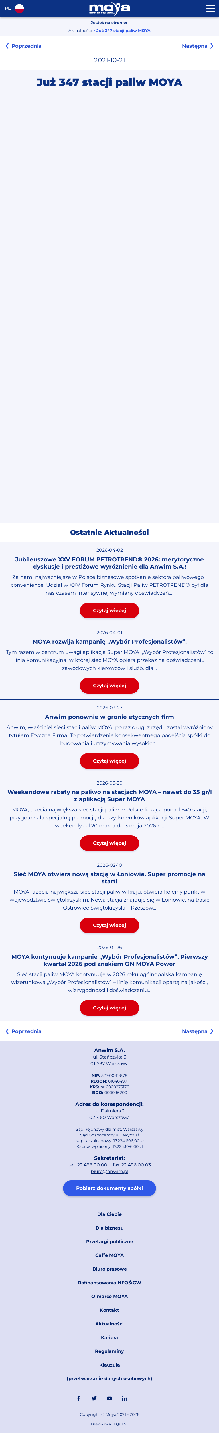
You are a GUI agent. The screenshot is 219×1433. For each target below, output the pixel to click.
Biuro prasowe (109, 1269)
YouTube (109, 1398)
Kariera (109, 1337)
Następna (195, 46)
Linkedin (125, 1398)
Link (140, 1398)
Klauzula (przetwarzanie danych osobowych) (109, 1371)
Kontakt (109, 1310)
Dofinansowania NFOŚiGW (109, 1282)
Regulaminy (109, 1351)
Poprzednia (26, 46)
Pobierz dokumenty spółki (109, 1188)
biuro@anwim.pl (109, 1171)
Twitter (94, 1398)
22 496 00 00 (92, 1165)
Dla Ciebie (109, 1214)
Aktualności (80, 30)
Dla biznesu (110, 1228)
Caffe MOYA (109, 1255)
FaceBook (79, 1398)
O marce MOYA (109, 1296)
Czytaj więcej (109, 610)
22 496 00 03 (136, 1165)
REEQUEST (118, 1424)
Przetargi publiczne (109, 1241)
